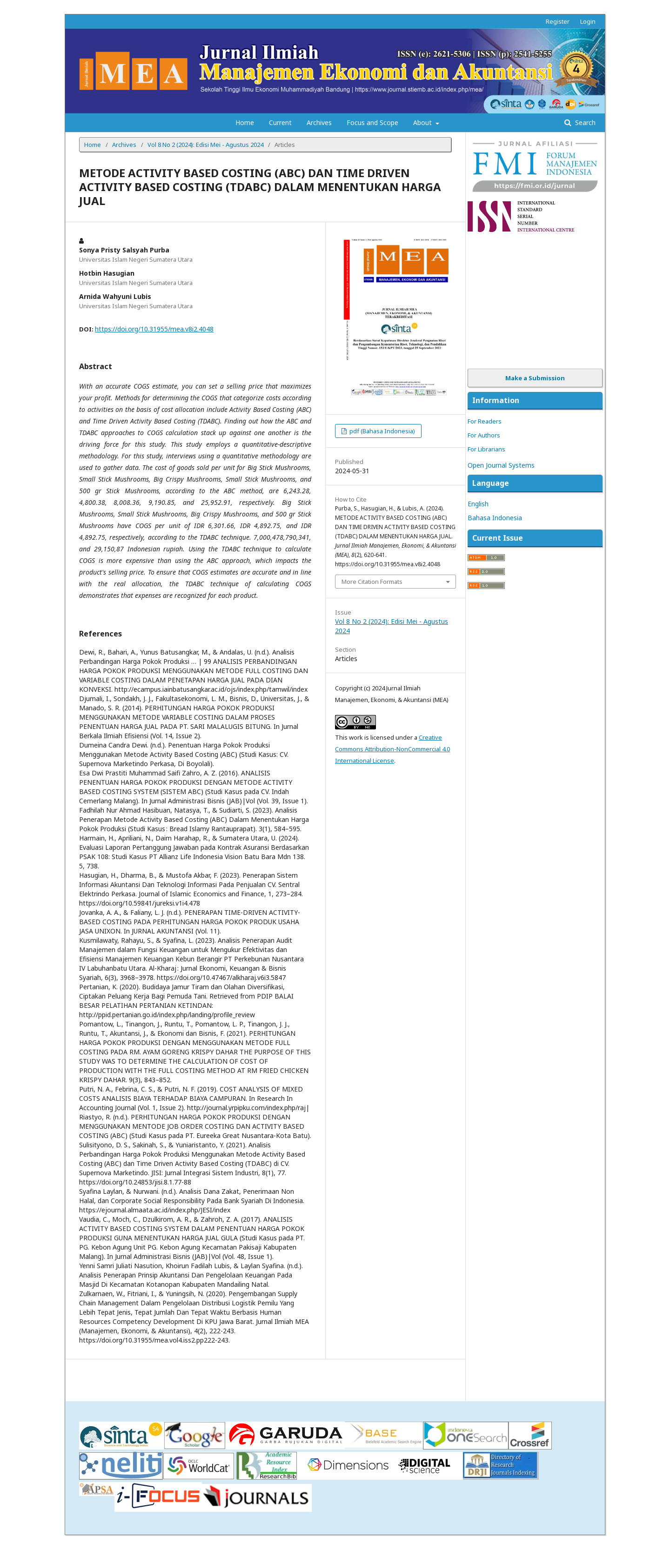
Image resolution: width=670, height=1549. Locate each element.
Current (280, 122)
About (423, 122)
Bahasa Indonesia (495, 517)
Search (584, 122)
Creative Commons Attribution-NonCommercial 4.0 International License (392, 749)
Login (588, 21)
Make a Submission (535, 378)
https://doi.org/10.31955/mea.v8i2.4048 (154, 328)
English (478, 503)
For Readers (485, 421)
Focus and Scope (372, 122)
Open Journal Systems (501, 465)
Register (558, 21)
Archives (319, 122)
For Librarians (486, 449)
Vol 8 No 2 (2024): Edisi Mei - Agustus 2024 (205, 144)
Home (244, 122)
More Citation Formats (372, 581)
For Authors (484, 435)
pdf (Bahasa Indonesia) (381, 431)
